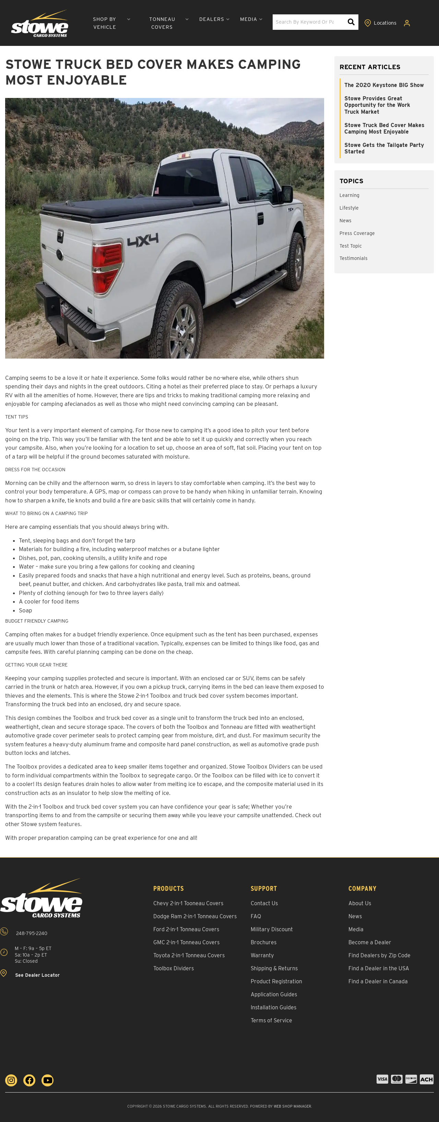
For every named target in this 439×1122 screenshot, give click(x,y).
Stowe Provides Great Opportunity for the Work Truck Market (377, 105)
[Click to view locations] (380, 23)
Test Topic (351, 246)
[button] (107, 23)
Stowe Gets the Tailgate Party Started (384, 148)
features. (70, 824)
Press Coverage (357, 233)
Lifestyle (349, 208)
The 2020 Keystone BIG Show (384, 85)
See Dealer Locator (30, 973)
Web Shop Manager (292, 1106)
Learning (349, 195)
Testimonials (354, 258)
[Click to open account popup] (407, 23)
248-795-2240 (23, 931)
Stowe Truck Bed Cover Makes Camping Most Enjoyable (384, 128)
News (346, 220)
